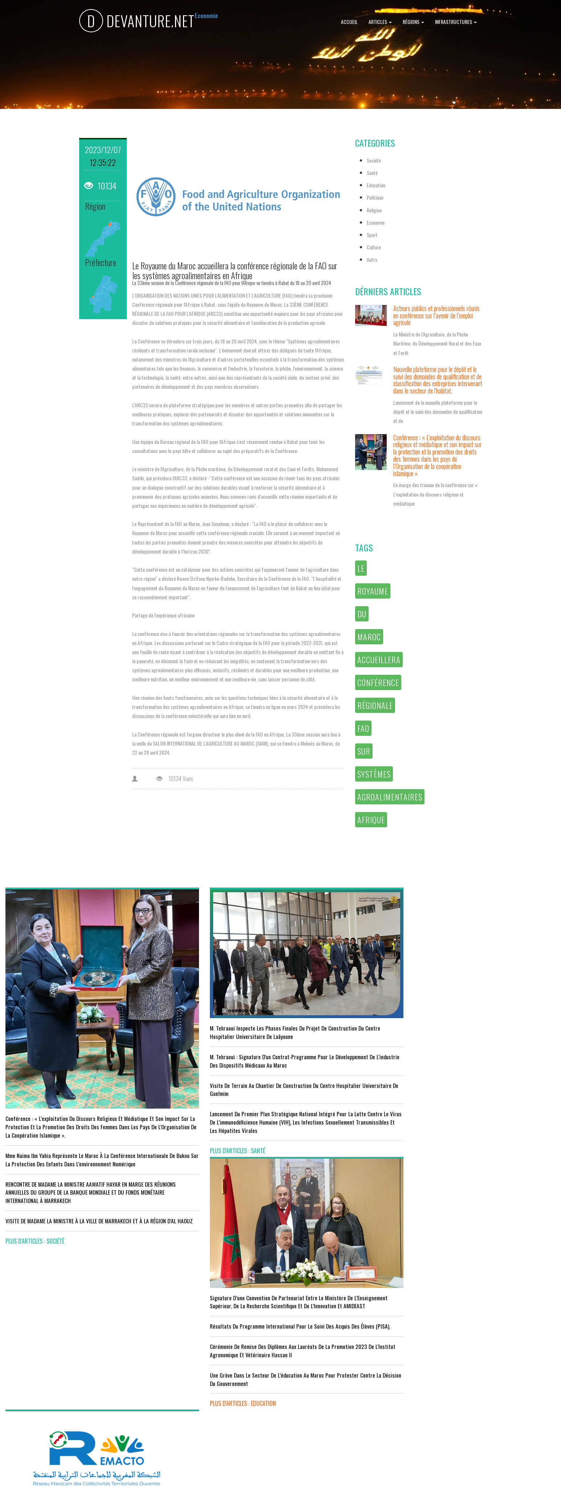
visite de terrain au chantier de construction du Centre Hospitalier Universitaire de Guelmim (209, 1063)
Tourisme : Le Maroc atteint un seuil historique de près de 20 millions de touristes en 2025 (68, 1390)
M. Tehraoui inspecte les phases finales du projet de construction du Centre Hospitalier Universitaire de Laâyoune (205, 994)
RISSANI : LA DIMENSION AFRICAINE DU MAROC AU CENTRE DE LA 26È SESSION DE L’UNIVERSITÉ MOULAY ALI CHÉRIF (350, 1378)
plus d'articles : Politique (458, 1094)
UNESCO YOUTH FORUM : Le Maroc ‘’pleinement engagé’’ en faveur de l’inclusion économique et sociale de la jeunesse (348, 1411)
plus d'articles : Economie (37, 1443)
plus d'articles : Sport (174, 1428)
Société (374, 160)
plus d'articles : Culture (316, 1440)
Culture (374, 247)
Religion (374, 210)
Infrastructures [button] (456, 21)
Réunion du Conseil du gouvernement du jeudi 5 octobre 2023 (489, 1070)
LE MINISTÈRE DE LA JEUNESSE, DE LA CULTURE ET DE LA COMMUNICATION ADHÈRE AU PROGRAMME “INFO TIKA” (347, 1313)
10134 (101, 185)
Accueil (349, 21)
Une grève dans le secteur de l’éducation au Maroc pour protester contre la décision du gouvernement (349, 1092)
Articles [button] (380, 21)
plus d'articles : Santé (173, 1133)
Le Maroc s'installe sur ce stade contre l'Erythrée (201, 1371)
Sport (372, 234)
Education (376, 185)
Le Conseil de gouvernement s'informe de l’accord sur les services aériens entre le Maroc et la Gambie (66, 1419)
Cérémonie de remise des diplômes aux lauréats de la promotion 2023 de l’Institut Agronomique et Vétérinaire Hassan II (350, 1059)
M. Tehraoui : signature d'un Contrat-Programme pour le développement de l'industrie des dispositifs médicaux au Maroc (209, 1030)
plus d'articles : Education (319, 1116)
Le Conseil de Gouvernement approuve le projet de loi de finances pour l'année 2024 (490, 1012)
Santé (372, 172)
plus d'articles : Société (34, 1201)
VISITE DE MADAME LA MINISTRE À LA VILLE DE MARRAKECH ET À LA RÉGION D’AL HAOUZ (55, 1177)
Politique (375, 197)
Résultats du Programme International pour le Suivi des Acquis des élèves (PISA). (349, 1026)
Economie (376, 222)
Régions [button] (413, 21)
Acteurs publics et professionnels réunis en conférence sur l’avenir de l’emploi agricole (436, 315)
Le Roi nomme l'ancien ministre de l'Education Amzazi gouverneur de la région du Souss (486, 1041)
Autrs (372, 259)
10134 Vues (175, 778)
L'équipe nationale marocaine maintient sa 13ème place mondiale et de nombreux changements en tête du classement (207, 1399)
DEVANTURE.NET (137, 22)
